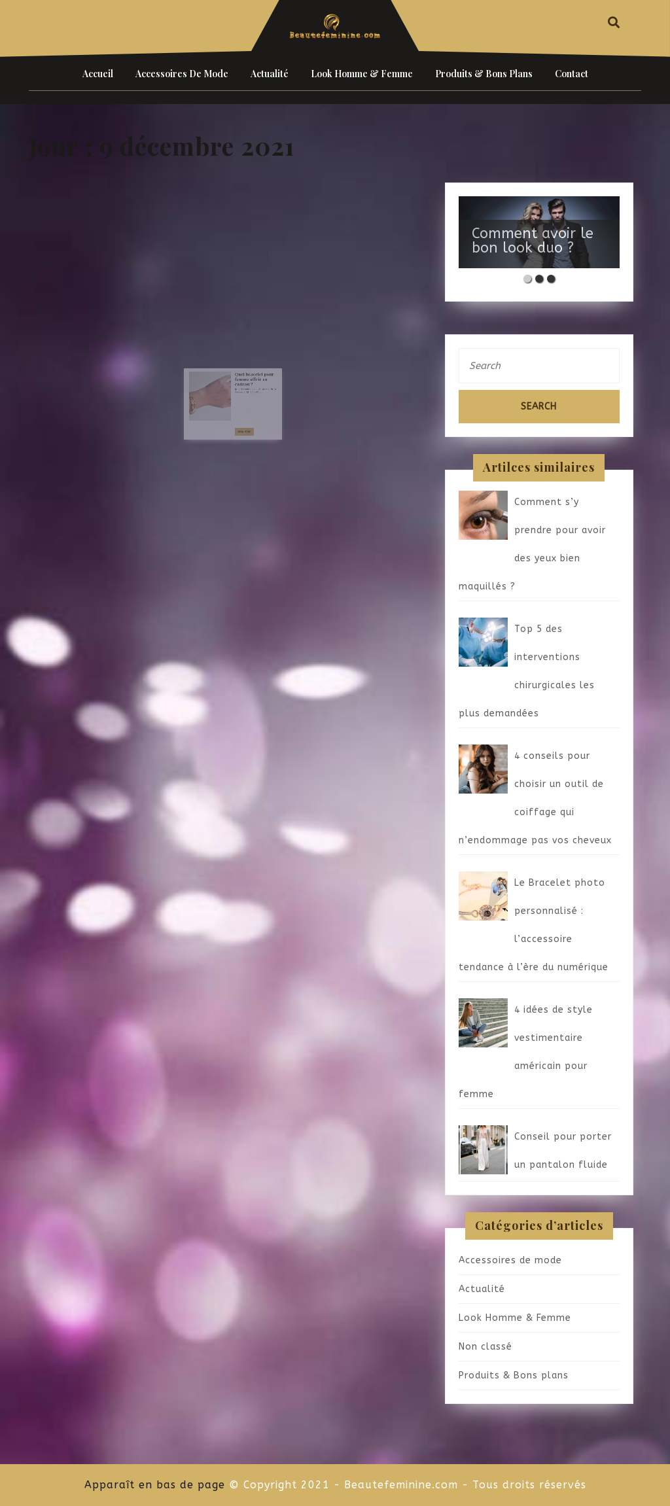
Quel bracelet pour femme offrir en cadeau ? (248, 383)
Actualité (270, 73)
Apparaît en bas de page (154, 1485)
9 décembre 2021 (243, 390)
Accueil (97, 73)
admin (257, 390)
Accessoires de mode (181, 73)
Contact (571, 73)
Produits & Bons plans (484, 73)
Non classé (485, 1346)
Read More (242, 422)
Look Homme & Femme (362, 73)
